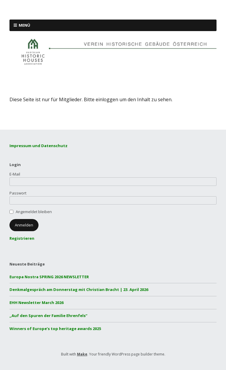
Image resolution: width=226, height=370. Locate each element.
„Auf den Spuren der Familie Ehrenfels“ (48, 315)
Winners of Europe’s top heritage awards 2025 (55, 328)
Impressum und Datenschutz (38, 145)
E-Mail (14, 174)
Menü (24, 25)
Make (82, 354)
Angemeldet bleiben (34, 211)
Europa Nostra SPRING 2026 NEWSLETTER (49, 276)
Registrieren (21, 238)
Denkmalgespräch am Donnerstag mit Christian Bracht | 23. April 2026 (78, 289)
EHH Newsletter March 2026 (36, 302)
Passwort (17, 193)
